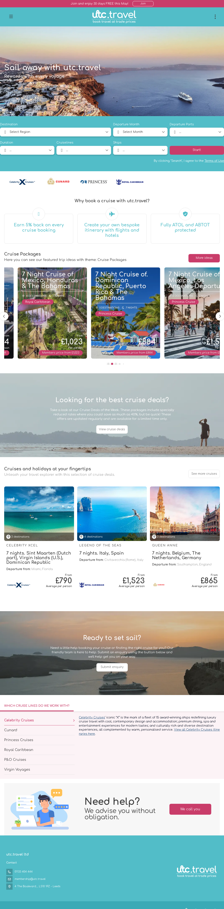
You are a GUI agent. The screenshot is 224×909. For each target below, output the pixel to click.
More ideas (204, 257)
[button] (108, 364)
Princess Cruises (18, 740)
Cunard (10, 730)
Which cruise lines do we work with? (36, 705)
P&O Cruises (15, 759)
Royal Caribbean (18, 750)
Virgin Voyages (17, 769)
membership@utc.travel (30, 879)
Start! (197, 150)
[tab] (37, 706)
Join (143, 3)
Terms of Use (214, 160)
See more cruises (204, 473)
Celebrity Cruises (19, 720)
